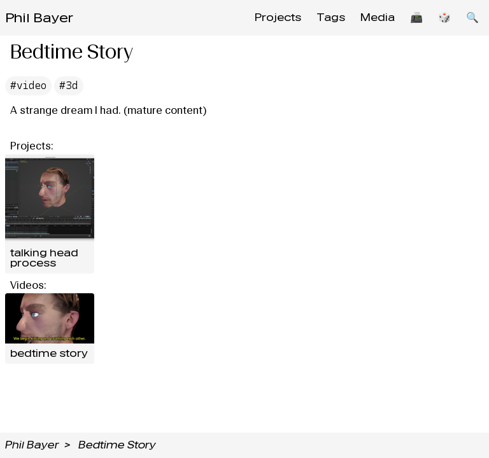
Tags (330, 17)
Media (377, 17)
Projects (278, 17)
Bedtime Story (117, 445)
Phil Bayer (39, 17)
